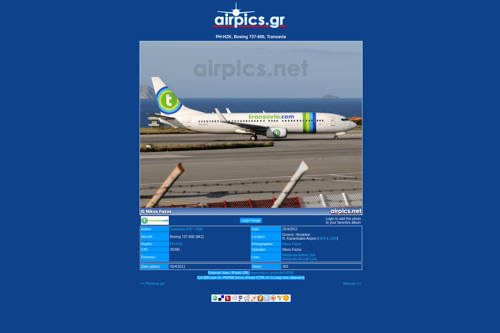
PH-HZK (176, 244)
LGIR (333, 238)
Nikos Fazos (291, 244)
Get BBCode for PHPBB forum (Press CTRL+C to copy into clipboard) (251, 278)
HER (322, 238)
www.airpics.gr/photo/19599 (272, 273)
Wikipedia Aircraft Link (299, 259)
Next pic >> (352, 283)
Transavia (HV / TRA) (186, 229)
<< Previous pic (153, 283)
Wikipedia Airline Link (298, 255)
